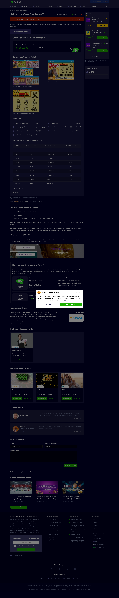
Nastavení (48, 304)
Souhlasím (72, 304)
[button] (79, 292)
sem (65, 300)
